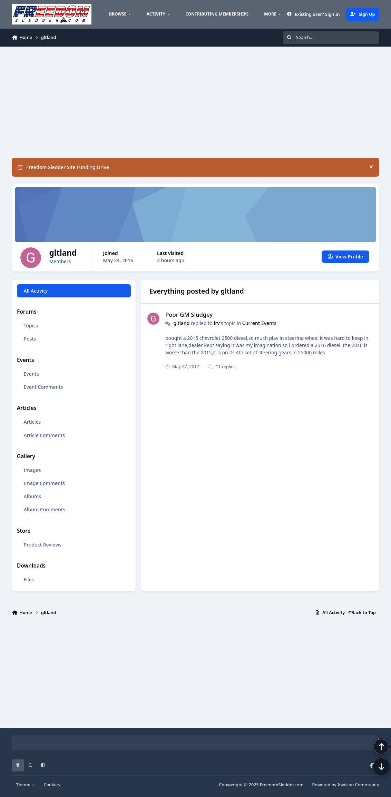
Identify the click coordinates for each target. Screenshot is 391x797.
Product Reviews (43, 544)
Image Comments (44, 483)
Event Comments (43, 387)
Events (31, 374)
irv (217, 323)
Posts (30, 338)
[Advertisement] (195, 102)
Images (32, 470)
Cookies (51, 785)
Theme (25, 785)
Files (29, 579)
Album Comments (44, 509)
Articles (32, 422)
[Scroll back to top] (374, 760)
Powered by (345, 785)
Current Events (259, 323)
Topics (31, 325)
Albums (32, 496)
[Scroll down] (374, 780)
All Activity (36, 290)
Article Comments (44, 435)
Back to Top (362, 613)
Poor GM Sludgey (189, 314)
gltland (181, 323)
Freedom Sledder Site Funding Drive (63, 167)
